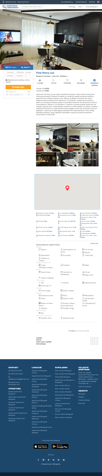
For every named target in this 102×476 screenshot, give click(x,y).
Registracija (81, 2)
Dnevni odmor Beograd (64, 414)
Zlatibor (81, 397)
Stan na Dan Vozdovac (63, 417)
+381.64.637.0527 (23, 2)
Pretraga (72, 7)
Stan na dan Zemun (62, 385)
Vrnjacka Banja (84, 400)
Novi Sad (81, 403)
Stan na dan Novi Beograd (65, 374)
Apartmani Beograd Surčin (42, 427)
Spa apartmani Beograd (64, 395)
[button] (80, 6)
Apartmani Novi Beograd (41, 376)
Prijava (92, 2)
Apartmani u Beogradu (51, 464)
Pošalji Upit (18, 87)
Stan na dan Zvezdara (63, 392)
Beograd (81, 394)
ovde (90, 383)
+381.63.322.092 (10, 2)
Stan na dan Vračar (62, 389)
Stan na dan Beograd (63, 370)
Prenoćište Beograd (62, 377)
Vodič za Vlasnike (84, 386)
